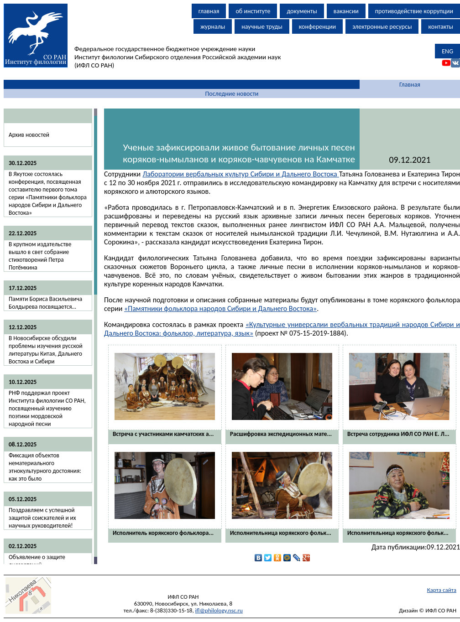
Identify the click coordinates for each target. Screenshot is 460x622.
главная (209, 11)
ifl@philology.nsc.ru (219, 610)
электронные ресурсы (382, 27)
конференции (317, 27)
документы (302, 11)
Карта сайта (441, 589)
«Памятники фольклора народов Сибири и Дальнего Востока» (220, 308)
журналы (212, 27)
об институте (252, 11)
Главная (409, 84)
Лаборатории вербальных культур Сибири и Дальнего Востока (240, 174)
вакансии (346, 11)
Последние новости (232, 94)
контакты (440, 27)
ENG (447, 51)
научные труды (261, 27)
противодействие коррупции (414, 11)
